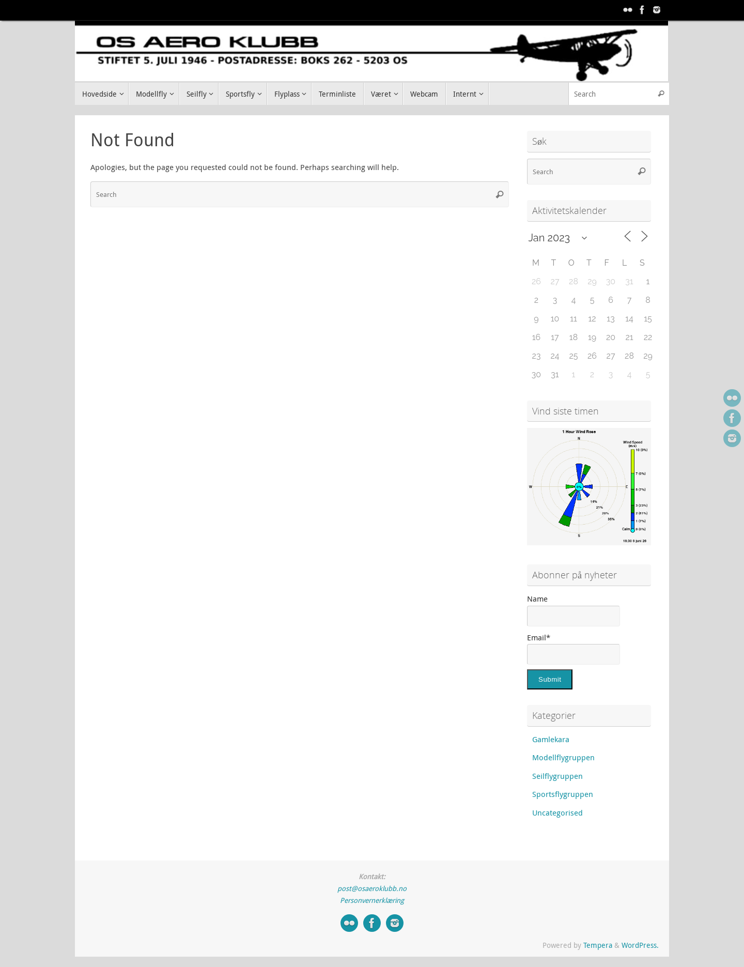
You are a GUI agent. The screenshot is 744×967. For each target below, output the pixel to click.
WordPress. (640, 945)
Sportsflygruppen (562, 794)
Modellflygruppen (563, 757)
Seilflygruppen (557, 776)
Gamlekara (550, 739)
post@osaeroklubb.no (372, 888)
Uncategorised (557, 812)
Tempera (597, 945)
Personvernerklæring (372, 900)
